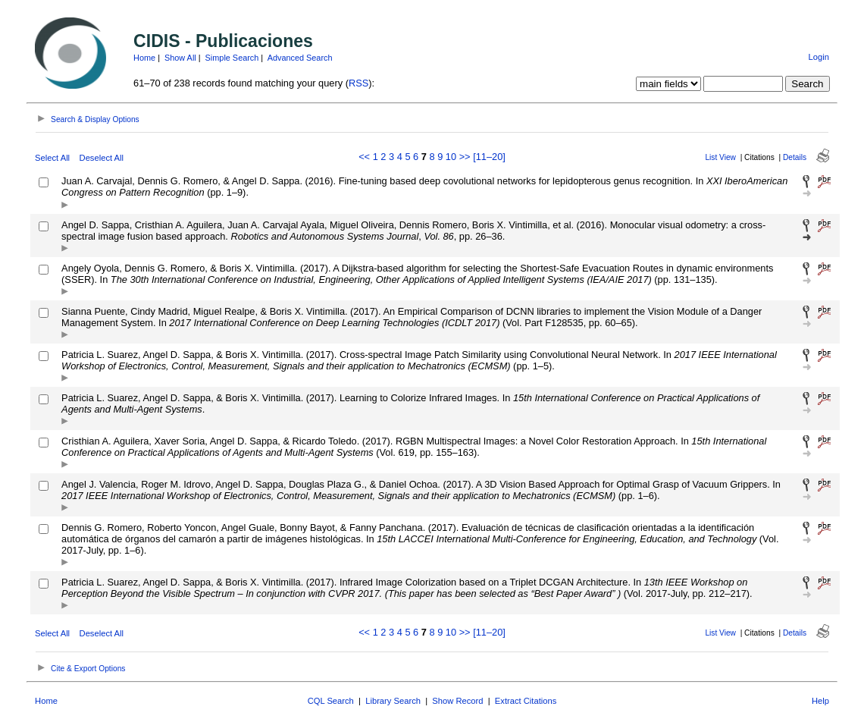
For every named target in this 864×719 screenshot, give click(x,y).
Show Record (457, 700)
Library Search (393, 700)
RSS (358, 83)
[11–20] (489, 156)
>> (465, 156)
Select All (52, 157)
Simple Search (232, 57)
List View (720, 157)
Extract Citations (525, 700)
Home (144, 57)
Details (794, 157)
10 (451, 156)
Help (820, 700)
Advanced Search (300, 57)
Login (819, 56)
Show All (180, 57)
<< (364, 156)
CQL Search (331, 700)
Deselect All (102, 157)
